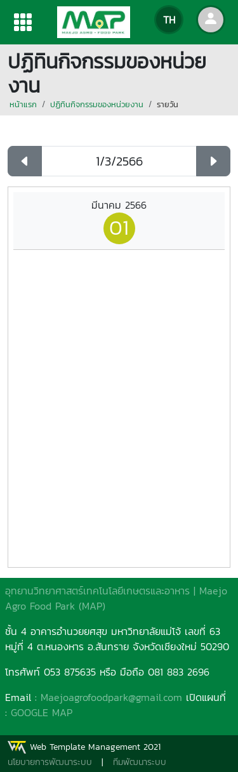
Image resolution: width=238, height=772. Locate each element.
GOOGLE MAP (41, 712)
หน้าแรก (23, 104)
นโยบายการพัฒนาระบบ (50, 762)
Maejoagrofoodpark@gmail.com (111, 697)
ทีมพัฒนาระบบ (139, 762)
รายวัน (167, 104)
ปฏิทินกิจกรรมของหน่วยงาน (96, 104)
